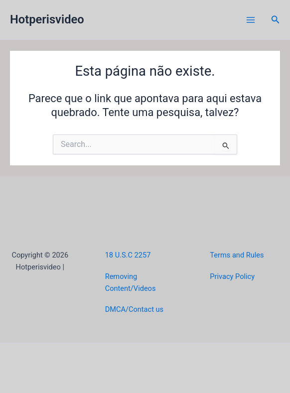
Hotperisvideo (47, 19)
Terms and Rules (237, 255)
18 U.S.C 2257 (128, 255)
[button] (275, 19)
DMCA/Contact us (134, 309)
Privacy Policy (232, 276)
